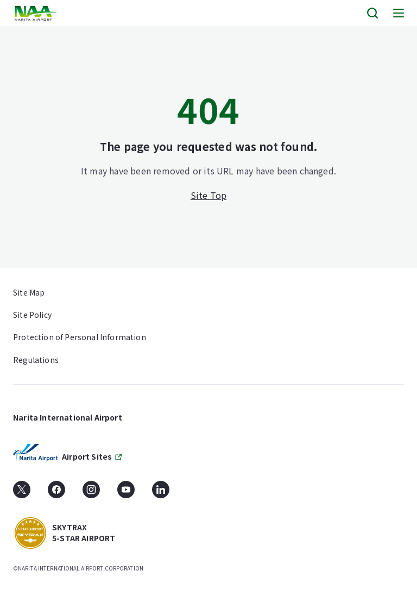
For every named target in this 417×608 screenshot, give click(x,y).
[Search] (372, 13)
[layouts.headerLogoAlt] (36, 13)
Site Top (209, 195)
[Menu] (399, 13)
